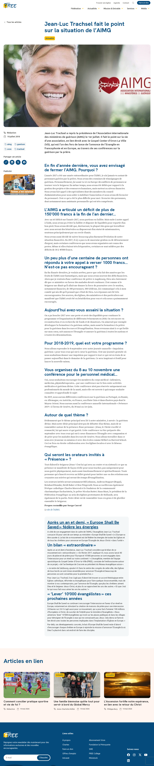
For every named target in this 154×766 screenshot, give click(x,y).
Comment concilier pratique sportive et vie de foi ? (26, 703)
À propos (66, 740)
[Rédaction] (5, 132)
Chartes (65, 745)
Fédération (77, 8)
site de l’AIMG (53, 509)
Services (132, 8)
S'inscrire (43, 758)
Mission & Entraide (113, 8)
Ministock (93, 758)
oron (9, 149)
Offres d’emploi (69, 753)
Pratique (9, 675)
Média (145, 8)
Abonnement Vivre (97, 740)
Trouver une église (103, 3)
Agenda (117, 3)
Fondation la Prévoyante (99, 745)
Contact (126, 3)
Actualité (50, 38)
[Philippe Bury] (105, 709)
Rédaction (11, 133)
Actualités (94, 8)
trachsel (20, 149)
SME (91, 749)
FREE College (94, 753)
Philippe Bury (112, 709)
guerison (21, 144)
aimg (9, 144)
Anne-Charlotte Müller (66, 709)
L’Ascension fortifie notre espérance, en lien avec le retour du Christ (126, 703)
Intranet (65, 758)
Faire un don (67, 749)
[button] (12, 162)
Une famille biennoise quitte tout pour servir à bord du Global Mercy (77, 703)
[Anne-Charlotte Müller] (55, 709)
